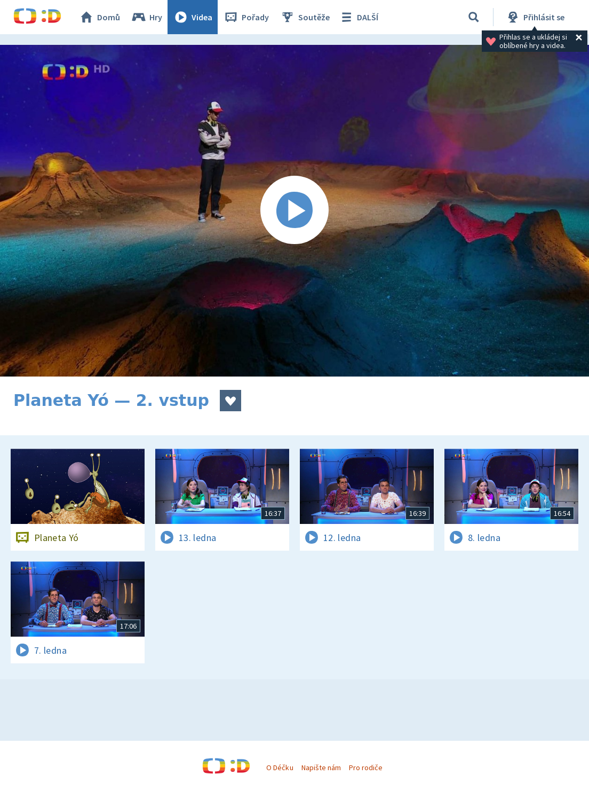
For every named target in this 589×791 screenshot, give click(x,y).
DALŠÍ (358, 17)
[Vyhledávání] (474, 17)
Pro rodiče (366, 767)
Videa (192, 17)
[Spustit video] (294, 211)
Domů (99, 17)
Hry (146, 17)
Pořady (246, 17)
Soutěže (305, 17)
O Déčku (279, 767)
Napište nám (321, 767)
